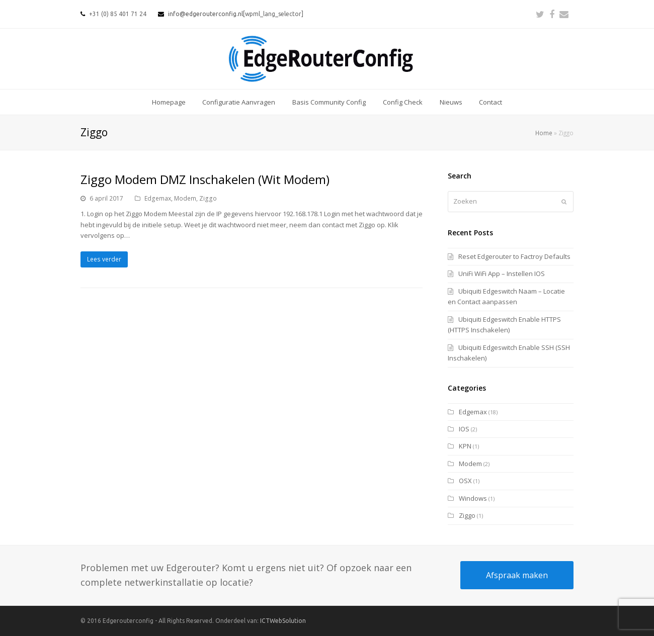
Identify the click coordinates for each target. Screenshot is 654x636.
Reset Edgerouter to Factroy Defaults (514, 256)
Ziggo (208, 198)
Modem (185, 198)
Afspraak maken (517, 575)
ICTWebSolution (283, 620)
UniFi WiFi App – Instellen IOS (501, 273)
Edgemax (157, 198)
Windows (473, 498)
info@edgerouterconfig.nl (205, 14)
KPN (465, 445)
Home (543, 133)
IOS (464, 428)
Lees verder (104, 259)
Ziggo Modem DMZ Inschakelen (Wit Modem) (205, 179)
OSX (465, 480)
